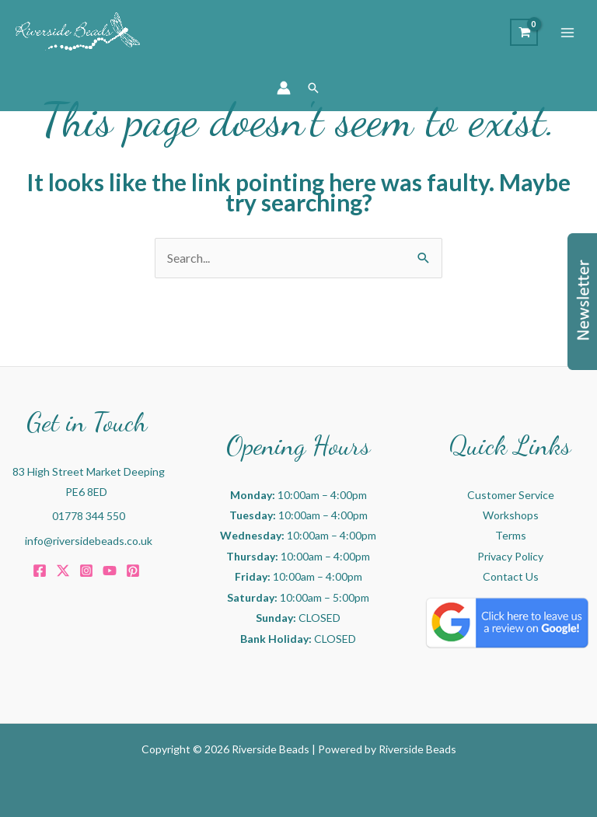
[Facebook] (40, 571)
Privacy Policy (510, 556)
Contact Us (511, 576)
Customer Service (510, 494)
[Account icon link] (284, 88)
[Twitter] (63, 571)
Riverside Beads (417, 749)
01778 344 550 (88, 515)
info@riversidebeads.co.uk (88, 540)
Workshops (511, 515)
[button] (313, 88)
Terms (510, 535)
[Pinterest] (133, 571)
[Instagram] (86, 571)
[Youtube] (110, 571)
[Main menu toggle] (567, 33)
